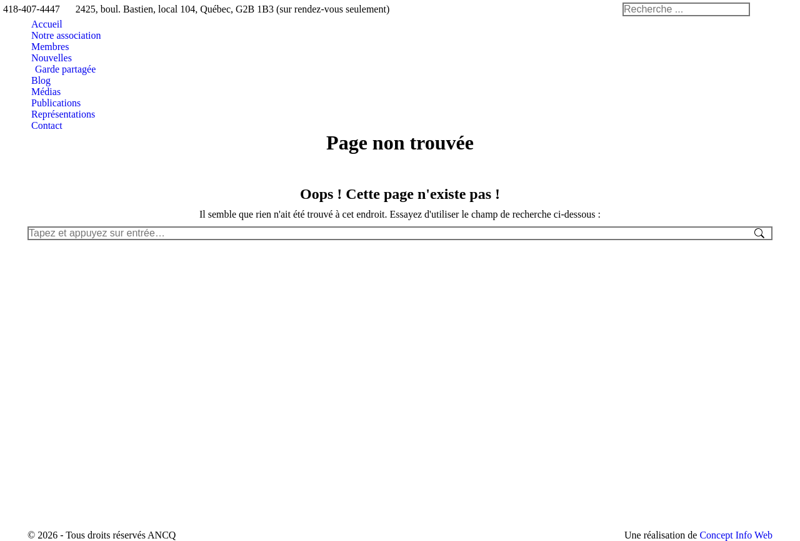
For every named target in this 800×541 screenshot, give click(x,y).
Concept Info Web (735, 535)
